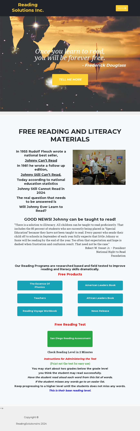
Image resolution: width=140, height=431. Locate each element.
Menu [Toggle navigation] (122, 8)
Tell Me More (70, 79)
